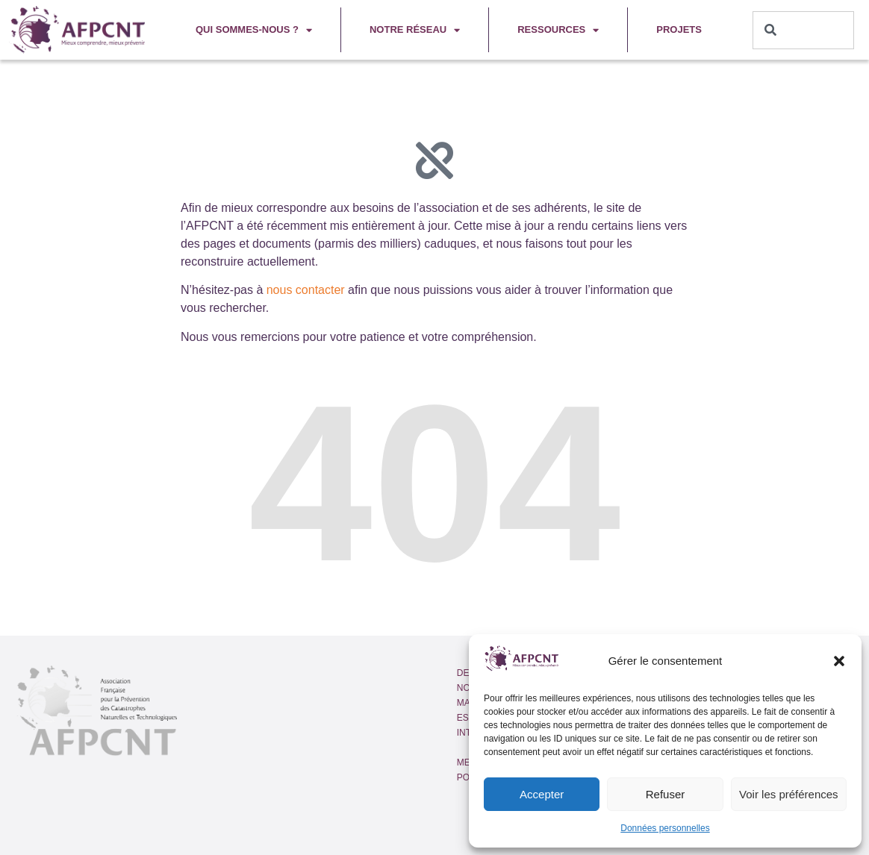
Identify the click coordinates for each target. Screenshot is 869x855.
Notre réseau (415, 30)
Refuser (665, 794)
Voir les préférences (788, 794)
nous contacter (306, 290)
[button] (839, 661)
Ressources (558, 30)
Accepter (542, 794)
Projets (679, 29)
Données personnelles (664, 828)
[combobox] (804, 30)
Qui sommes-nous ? (254, 30)
